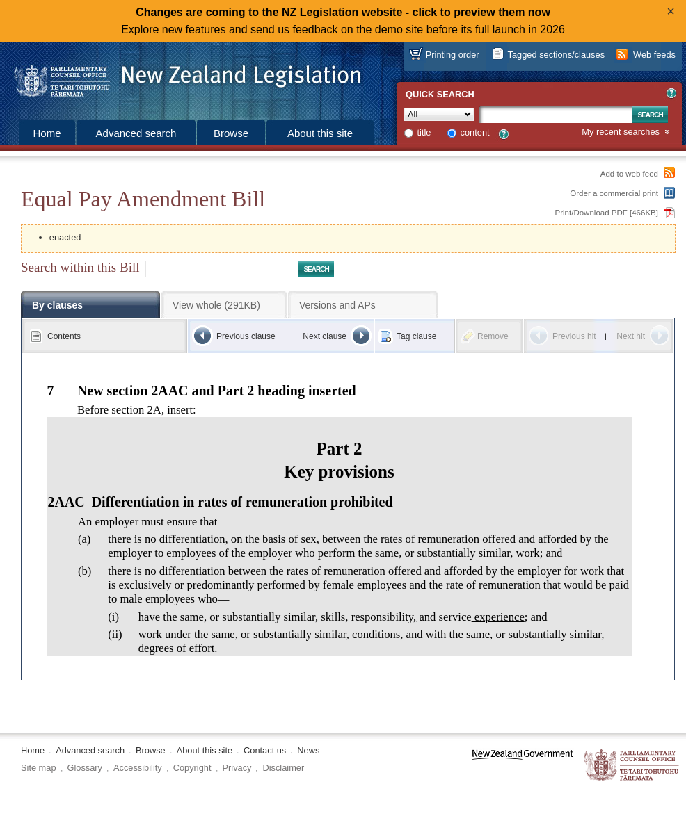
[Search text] (555, 114)
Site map (38, 767)
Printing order (452, 54)
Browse (231, 133)
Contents (64, 336)
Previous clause (246, 336)
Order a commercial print (614, 193)
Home (47, 133)
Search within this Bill (80, 267)
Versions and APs (337, 305)
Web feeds (654, 54)
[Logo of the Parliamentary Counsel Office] (181, 76)
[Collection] (439, 114)
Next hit (630, 336)
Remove (493, 336)
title (424, 132)
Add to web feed (629, 174)
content (475, 132)
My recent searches (621, 132)
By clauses (57, 305)
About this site (320, 133)
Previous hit (574, 336)
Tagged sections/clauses (556, 54)
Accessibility (137, 767)
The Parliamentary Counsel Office (632, 765)
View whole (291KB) (216, 305)
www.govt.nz (523, 765)
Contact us (265, 750)
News (308, 750)
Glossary (85, 767)
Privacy (237, 767)
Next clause (324, 336)
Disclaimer (283, 767)
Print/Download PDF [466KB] (607, 213)
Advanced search (136, 133)
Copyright (192, 767)
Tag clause (416, 336)
